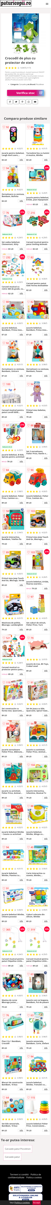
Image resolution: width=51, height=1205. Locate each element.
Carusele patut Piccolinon (18, 1148)
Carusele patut (12, 1156)
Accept (36, 1202)
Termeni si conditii (19, 1174)
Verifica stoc (30, 93)
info (21, 159)
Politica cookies (34, 1177)
